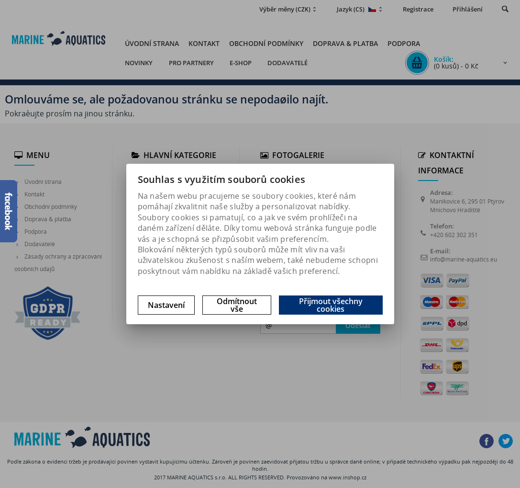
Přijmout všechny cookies (331, 305)
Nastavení (166, 305)
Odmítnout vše (237, 305)
